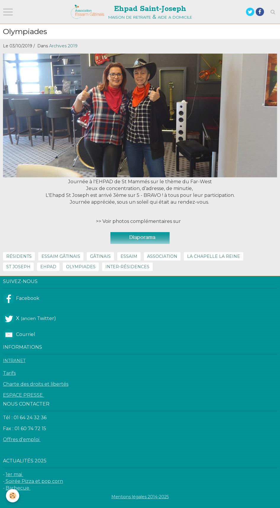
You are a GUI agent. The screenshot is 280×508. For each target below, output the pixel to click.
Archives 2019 (63, 46)
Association (162, 256)
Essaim (128, 256)
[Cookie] (12, 495)
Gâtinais (100, 256)
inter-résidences (127, 266)
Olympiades (81, 266)
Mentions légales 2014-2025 (140, 496)
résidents (19, 256)
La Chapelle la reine (213, 256)
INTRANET (14, 360)
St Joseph (18, 266)
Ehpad (48, 266)
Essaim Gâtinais (60, 256)
